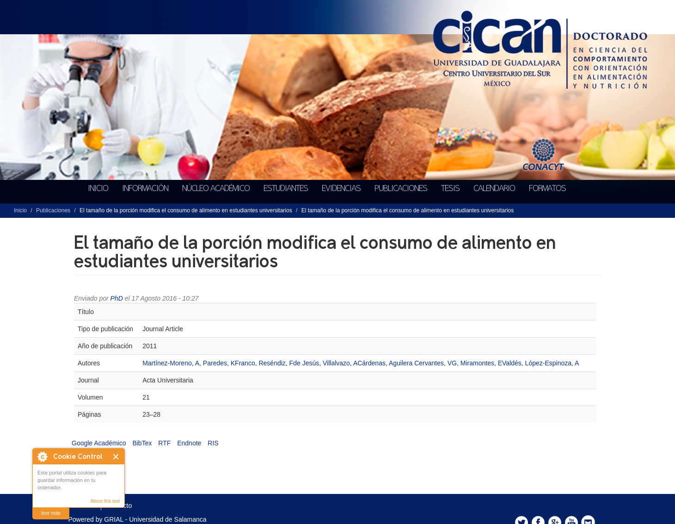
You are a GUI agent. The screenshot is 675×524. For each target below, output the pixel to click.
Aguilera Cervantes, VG (423, 363)
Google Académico (99, 443)
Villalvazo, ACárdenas (354, 363)
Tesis (450, 188)
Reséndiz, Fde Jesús (288, 363)
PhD (116, 298)
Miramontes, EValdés (491, 363)
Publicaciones (400, 188)
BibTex (142, 443)
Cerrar (116, 457)
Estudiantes (286, 188)
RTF (164, 443)
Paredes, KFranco (229, 363)
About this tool (105, 501)
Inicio (98, 188)
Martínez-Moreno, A (170, 363)
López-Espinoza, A (552, 363)
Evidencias (341, 188)
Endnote (189, 443)
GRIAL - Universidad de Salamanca (155, 519)
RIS (213, 443)
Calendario (494, 188)
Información (145, 188)
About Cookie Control (42, 456)
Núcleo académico (216, 188)
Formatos (547, 188)
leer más (51, 513)
